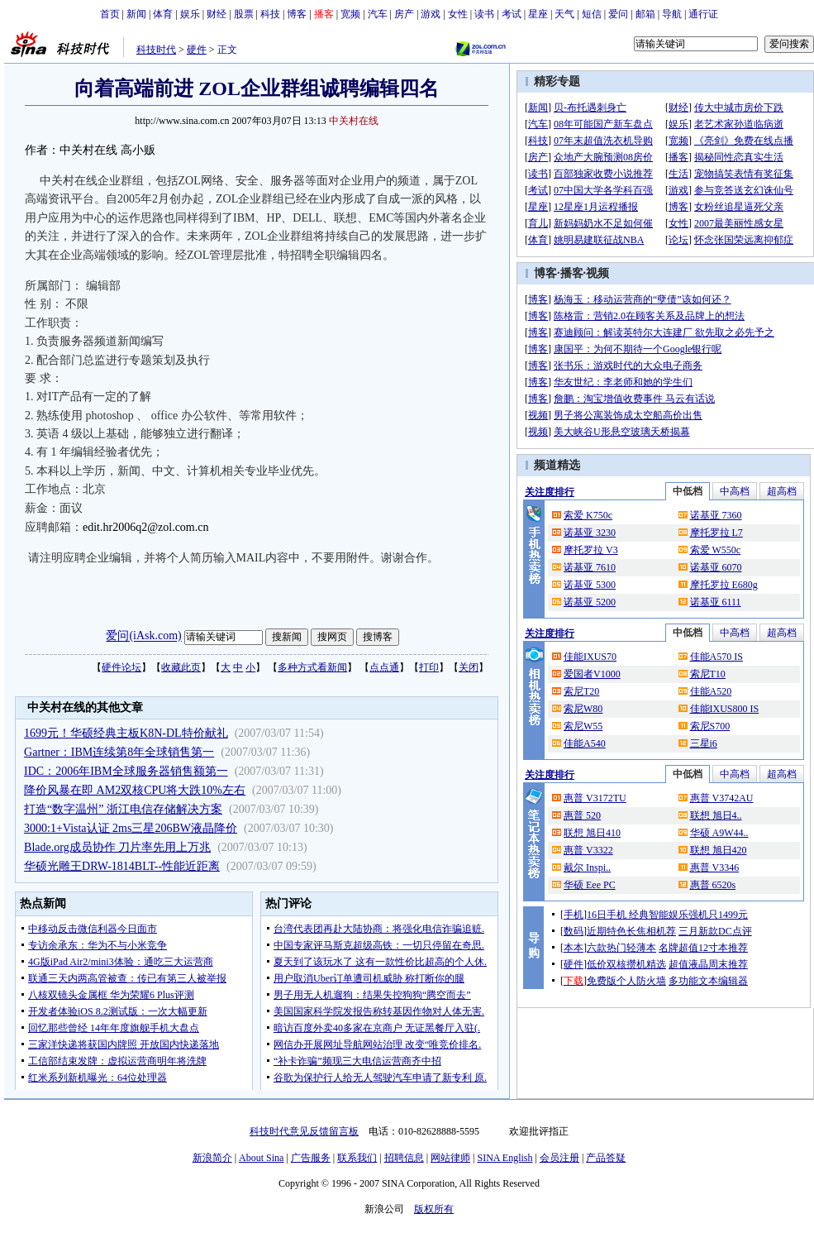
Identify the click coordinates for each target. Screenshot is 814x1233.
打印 (429, 667)
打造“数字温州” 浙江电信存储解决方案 (123, 809)
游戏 (430, 14)
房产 (404, 14)
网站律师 (450, 1158)
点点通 (384, 667)
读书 (484, 14)
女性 (458, 14)
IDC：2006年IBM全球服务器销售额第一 (126, 771)
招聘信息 (404, 1158)
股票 (244, 14)
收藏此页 (181, 667)
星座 (538, 14)
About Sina (261, 1158)
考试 (511, 14)
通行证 (703, 14)
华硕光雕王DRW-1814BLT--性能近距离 (122, 866)
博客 (297, 14)
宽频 (350, 14)
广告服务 (311, 1158)
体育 (163, 14)
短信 (592, 14)
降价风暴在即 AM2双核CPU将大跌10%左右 (134, 790)
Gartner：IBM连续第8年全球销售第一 (119, 752)
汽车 (378, 14)
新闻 (136, 14)
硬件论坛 (121, 667)
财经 (216, 14)
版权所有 (434, 1209)
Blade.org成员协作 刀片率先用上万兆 (117, 847)
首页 (110, 14)
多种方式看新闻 (312, 667)
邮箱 (645, 14)
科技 (270, 14)
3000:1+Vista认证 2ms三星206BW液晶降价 (130, 828)
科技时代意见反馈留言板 (304, 1131)
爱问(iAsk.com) (143, 636)
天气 (564, 14)
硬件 (197, 49)
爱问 (618, 14)
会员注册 (559, 1158)
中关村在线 (353, 121)
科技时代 (156, 49)
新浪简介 (212, 1158)
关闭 (468, 667)
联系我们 (357, 1158)
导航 (672, 14)
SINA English (504, 1158)
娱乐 (190, 14)
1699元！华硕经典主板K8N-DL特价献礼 (126, 733)
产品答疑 (606, 1158)
